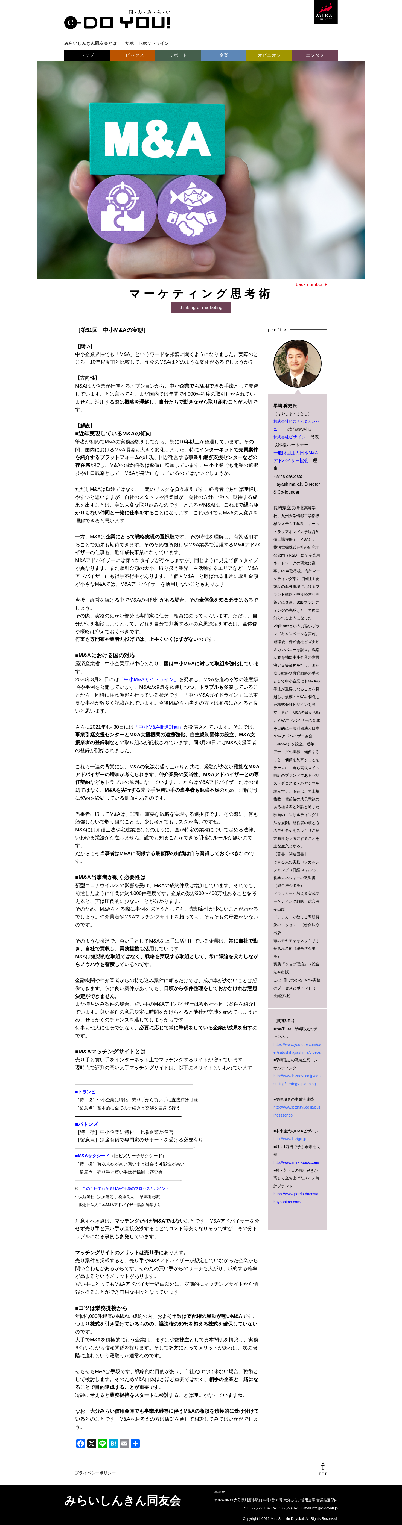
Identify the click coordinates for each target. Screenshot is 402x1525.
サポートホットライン (147, 43)
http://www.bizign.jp (289, 1139)
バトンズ (88, 1124)
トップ (87, 55)
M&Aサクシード (94, 1155)
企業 (223, 55)
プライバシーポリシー (95, 1473)
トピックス (132, 55)
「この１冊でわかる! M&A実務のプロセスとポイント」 (125, 1188)
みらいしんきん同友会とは (90, 43)
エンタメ (315, 55)
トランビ (86, 1092)
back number (309, 284)
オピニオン (269, 55)
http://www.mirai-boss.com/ (296, 1162)
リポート (178, 55)
